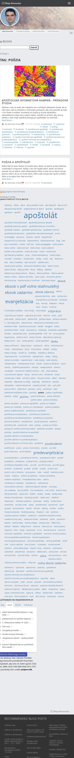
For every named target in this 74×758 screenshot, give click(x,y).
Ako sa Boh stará (34, 748)
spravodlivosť (18, 508)
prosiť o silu (53, 468)
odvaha (56, 381)
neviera (57, 367)
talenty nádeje (31, 523)
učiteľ (64, 541)
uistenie (8, 548)
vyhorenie (20, 567)
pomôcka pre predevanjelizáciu (30, 132)
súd (47, 512)
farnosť (44, 303)
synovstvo (61, 519)
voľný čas (32, 562)
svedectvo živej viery (13, 519)
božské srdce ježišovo (14, 251)
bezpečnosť (47, 237)
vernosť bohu (10, 555)
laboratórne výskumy (52, 337)
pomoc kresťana (50, 400)
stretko (35, 145)
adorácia (8, 205)
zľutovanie (51, 596)
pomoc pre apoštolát (29, 403)
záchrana (9, 585)
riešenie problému (47, 476)
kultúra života (35, 337)
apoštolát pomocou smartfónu (42, 226)
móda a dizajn (11, 353)
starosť (29, 508)
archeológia (10, 237)
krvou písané (58, 333)
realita (7, 476)
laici (18, 341)
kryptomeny (10, 337)
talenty (7, 523)
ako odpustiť (50, 205)
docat (32, 269)
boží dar (30, 244)
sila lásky (53, 486)
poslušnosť (22, 425)
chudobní (17, 258)
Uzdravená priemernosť (36, 737)
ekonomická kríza (42, 296)
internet (19, 147)
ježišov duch (20, 319)
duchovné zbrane (53, 277)
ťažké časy (55, 523)
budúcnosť (51, 251)
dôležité (48, 269)
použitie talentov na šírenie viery (19, 443)
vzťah (22, 582)
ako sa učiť (62, 205)
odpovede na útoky (22, 381)
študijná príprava (12, 512)
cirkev (45, 258)
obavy (27, 374)
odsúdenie (46, 381)
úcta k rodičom (16, 544)
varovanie (31, 551)
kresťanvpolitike (35, 333)
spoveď (8, 508)
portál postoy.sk (41, 421)
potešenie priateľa (45, 428)
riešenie (15, 476)
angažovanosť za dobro (34, 209)
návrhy (7, 367)
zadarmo (34, 585)
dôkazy (40, 269)
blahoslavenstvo (48, 240)
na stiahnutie (25, 356)
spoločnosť (53, 504)
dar (51, 258)
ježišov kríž (32, 319)
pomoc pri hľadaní (48, 403)
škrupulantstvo (11, 494)
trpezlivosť (30, 530)
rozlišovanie (43, 483)
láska (54, 341)
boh (63, 240)
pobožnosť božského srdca (16, 392)
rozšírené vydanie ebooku (36, 486)
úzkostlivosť (20, 551)
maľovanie (37, 345)
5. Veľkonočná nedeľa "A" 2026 (15, 622)
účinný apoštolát (53, 541)
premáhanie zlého (48, 458)
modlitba (32, 353)
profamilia (18, 468)
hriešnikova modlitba (14, 310)
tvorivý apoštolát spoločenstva (17, 537)
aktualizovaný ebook (13, 209)
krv (50, 333)
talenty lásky (17, 523)
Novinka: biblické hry (57, 749)
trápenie (8, 530)
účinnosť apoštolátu (35, 541)
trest (16, 530)
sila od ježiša (22, 490)
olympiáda (9, 385)
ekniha (59, 291)
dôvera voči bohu (26, 277)
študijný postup (28, 512)
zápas (62, 589)
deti (6, 262)
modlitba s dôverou (46, 353)
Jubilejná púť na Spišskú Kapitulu (16, 618)
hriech (45, 307)
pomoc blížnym (53, 396)
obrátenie (48, 374)
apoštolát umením (51, 230)
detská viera (43, 262)
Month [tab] (18, 605)
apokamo (8, 212)
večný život (53, 551)
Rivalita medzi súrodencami (32, 742)
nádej (47, 356)
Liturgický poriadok (10, 630)
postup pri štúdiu (50, 425)
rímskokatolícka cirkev (31, 479)
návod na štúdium (51, 363)
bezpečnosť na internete (15, 240)
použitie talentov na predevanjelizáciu (21, 439)
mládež (46, 349)
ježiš (60, 315)
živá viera (9, 596)
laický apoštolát (42, 341)
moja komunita (11, 356)
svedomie (44, 519)
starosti (37, 508)
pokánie (8, 396)
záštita (38, 593)
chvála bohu (28, 258)
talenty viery (44, 523)
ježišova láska (45, 319)
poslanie (53, 421)
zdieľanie (8, 147)
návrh (63, 363)
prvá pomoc (31, 472)
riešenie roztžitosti (12, 479)
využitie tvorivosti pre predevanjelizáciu (22, 578)
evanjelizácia (39, 134)
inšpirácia (54, 311)
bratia (42, 251)
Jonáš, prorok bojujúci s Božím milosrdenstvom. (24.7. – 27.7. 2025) (14, 741)
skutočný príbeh (31, 497)
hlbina (61, 303)
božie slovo (35, 248)
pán (49, 385)
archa (57, 233)
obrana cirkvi (37, 374)
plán (55, 389)
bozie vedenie (48, 248)
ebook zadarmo (19, 292)
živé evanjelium (21, 596)
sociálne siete (21, 504)
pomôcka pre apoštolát (38, 129)
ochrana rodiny (29, 378)
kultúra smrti (22, 337)
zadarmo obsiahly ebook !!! (51, 585)
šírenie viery (61, 490)
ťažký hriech (26, 526)
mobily (54, 349)
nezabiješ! (9, 371)
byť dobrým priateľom (14, 255)
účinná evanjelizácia (41, 537)
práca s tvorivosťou (31, 448)
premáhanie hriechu (29, 458)
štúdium (40, 512)
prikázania (19, 461)
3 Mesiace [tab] (28, 605)
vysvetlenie (51, 567)
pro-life (33, 465)
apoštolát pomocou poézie (16, 226)
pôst (31, 425)
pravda (44, 448)
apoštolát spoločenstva (32, 230)
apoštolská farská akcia (14, 233)
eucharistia (62, 296)
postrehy (41, 142)
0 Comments (46, 124)
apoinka (30, 147)
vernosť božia (23, 555)
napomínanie (26, 360)
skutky (47, 494)
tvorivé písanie (49, 530)
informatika (41, 310)
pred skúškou (25, 451)
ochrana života (43, 378)
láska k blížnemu (12, 345)
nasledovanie (10, 363)
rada (40, 472)
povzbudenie (53, 444)
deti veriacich (30, 262)
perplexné (47, 389)
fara (37, 303)
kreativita (20, 129)
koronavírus (32, 330)
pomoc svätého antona (14, 410)
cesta (27, 255)
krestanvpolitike (11, 142)
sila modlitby (10, 490)
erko (53, 296)
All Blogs (3, 53)
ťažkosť (8, 526)
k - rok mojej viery (12, 323)
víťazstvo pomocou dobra (15, 562)
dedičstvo (59, 258)
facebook (46, 145)
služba (46, 501)
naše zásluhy (51, 360)
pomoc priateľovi (52, 407)
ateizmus (20, 237)
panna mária (10, 389)
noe (42, 371)
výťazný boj (9, 571)
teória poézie (59, 526)
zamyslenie (53, 589)
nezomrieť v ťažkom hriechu (27, 371)
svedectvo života (31, 519)
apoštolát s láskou (12, 230)
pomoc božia (36, 400)
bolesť (22, 244)
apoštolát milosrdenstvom (16, 222)
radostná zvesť (57, 472)
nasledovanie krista (26, 363)
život (32, 596)
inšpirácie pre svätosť (14, 315)
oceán (57, 374)
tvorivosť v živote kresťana (55, 533)
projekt (27, 468)
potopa (58, 428)
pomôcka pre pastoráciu (39, 414)
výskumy (41, 567)
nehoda (35, 367)
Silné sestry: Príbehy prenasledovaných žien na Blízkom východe (58, 727)
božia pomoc (58, 244)
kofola (56, 326)
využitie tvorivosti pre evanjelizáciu (36, 139)
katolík (40, 326)
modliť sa (23, 353)
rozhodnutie (30, 483)
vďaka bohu (42, 551)
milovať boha (17, 349)
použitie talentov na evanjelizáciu (19, 436)
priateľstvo (9, 461)
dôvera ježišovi (43, 273)
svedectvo (60, 124)
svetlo (52, 519)
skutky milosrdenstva (14, 497)
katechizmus (27, 323)
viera (43, 556)
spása (31, 504)
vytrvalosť (20, 571)
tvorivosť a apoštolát (13, 533)
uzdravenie (57, 548)
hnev (38, 307)
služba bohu (56, 501)
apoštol (17, 212)
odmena (62, 378)
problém (8, 468)
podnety (32, 392)
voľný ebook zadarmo (52, 563)
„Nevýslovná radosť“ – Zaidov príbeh (17, 638)
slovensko (37, 501)
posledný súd (10, 425)
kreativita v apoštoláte (57, 330)
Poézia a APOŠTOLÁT (16, 159)
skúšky (40, 494)
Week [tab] (9, 605)
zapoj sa (29, 593)
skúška (32, 494)
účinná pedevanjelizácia (15, 541)
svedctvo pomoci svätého (15, 515)
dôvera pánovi (57, 273)
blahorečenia (33, 240)
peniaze (31, 389)
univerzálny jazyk (20, 548)
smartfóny (9, 504)
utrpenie (47, 548)
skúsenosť (23, 494)
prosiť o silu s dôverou (14, 472)
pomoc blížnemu (38, 396)
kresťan (8, 333)
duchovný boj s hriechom (29, 280)
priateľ (60, 458)
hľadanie (53, 303)
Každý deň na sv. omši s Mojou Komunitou (58, 755)
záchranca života (21, 585)
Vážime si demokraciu (13, 730)
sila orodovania (36, 490)
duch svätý (39, 277)
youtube (37, 582)
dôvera (32, 273)
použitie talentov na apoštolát (26, 432)
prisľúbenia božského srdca (16, 465)
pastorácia (21, 389)
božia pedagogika (43, 244)
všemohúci (9, 567)
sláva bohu (9, 501)
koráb (22, 330)
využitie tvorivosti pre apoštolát (28, 137)
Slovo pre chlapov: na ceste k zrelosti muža (35, 731)
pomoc (24, 397)
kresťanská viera (20, 333)
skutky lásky (57, 494)
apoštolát (40, 215)
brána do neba (31, 251)
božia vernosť (23, 248)
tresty (21, 530)
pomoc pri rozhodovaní (33, 407)
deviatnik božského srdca (35, 266)
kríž (45, 333)
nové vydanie (51, 371)
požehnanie (10, 448)
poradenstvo (54, 142)
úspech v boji (35, 548)
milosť (7, 349)
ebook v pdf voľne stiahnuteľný (32, 286)
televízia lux (47, 526)
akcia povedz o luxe (35, 205)
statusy (57, 145)
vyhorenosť (30, 567)
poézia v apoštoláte (54, 392)
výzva (52, 578)
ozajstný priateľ (39, 385)
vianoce (34, 555)
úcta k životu (30, 544)
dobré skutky (10, 269)
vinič (65, 555)
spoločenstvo (22, 145)
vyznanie (44, 578)
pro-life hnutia (44, 465)
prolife (35, 468)
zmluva (61, 596)
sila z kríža (49, 490)
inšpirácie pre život (33, 315)
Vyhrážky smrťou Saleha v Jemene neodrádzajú (56, 743)
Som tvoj (6, 626)
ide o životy (29, 310)
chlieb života (55, 255)
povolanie (8, 145)
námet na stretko (12, 360)
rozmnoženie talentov (14, 486)
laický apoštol (28, 341)
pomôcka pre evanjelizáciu (16, 414)
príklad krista (32, 461)
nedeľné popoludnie (21, 367)
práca (19, 448)
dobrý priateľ (23, 269)
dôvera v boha (11, 277)
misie (27, 349)
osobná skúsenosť (23, 385)
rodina (46, 479)
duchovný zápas (48, 280)
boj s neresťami (11, 244)
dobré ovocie (53, 266)
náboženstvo (27, 142)
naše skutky (39, 360)
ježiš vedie (9, 319)
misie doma (36, 349)
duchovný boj (10, 280)
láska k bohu (26, 345)
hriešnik (52, 307)
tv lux (39, 530)
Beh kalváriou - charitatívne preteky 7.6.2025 (12, 750)
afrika (16, 205)
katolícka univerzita (27, 326)
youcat (29, 582)
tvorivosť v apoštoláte (33, 533)
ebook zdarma (44, 292)
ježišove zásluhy (60, 319)
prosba (43, 468)
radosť (46, 472)
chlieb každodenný (39, 255)
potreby (8, 432)
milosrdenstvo (57, 345)
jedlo (54, 315)
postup (55, 126)
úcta (6, 544)
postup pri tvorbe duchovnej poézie (20, 428)
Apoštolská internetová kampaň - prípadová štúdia (35, 102)
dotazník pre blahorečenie (16, 273)
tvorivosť (8, 129)
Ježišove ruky (10, 725)
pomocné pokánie (12, 421)
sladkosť (55, 497)
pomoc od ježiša (11, 403)
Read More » (7, 120)
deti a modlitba (16, 262)
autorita (29, 237)
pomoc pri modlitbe (13, 407)
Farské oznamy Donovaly (12, 634)
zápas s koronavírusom (14, 593)
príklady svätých (46, 461)
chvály (38, 258)
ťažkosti (15, 526)
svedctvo (54, 512)
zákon (44, 589)
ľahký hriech (10, 341)
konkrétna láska (11, 330)
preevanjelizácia (12, 458)
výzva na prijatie (12, 582)
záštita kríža (48, 593)
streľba (53, 508)
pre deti (52, 448)
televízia (36, 526)
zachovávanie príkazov (53, 582)
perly (39, 389)
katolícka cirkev (11, 326)
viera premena (54, 555)
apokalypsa (59, 209)
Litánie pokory (32, 753)
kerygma (48, 326)
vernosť (63, 551)
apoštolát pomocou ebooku (40, 222)
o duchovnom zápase (14, 374)
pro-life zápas (58, 465)
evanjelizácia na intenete (46, 300)
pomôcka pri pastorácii (43, 418)
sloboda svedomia (23, 501)
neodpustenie (46, 367)
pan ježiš (57, 385)
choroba (8, 258)
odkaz (54, 378)
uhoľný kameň (54, 544)
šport (62, 504)
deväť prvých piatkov (13, 266)
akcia (22, 205)
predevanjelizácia (22, 134)
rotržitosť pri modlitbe (14, 483)
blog (58, 240)
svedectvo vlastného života (49, 515)
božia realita (10, 248)
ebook (61, 281)
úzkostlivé (9, 551)
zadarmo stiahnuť (12, 589)
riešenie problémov (29, 476)
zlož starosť (40, 596)
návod (45, 126)
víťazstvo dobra (54, 559)
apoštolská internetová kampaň (39, 233)
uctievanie (41, 544)
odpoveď (8, 381)
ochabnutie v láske (13, 378)
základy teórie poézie (31, 589)
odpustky (36, 381)
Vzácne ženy (32, 725)
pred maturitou (11, 451)
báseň (37, 237)
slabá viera (45, 497)
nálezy (54, 356)
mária (46, 345)
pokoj (15, 396)
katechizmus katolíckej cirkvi (46, 323)
